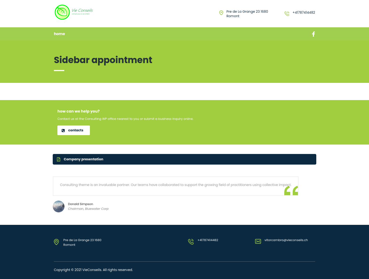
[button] (73, 130)
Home (59, 34)
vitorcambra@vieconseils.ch (286, 240)
